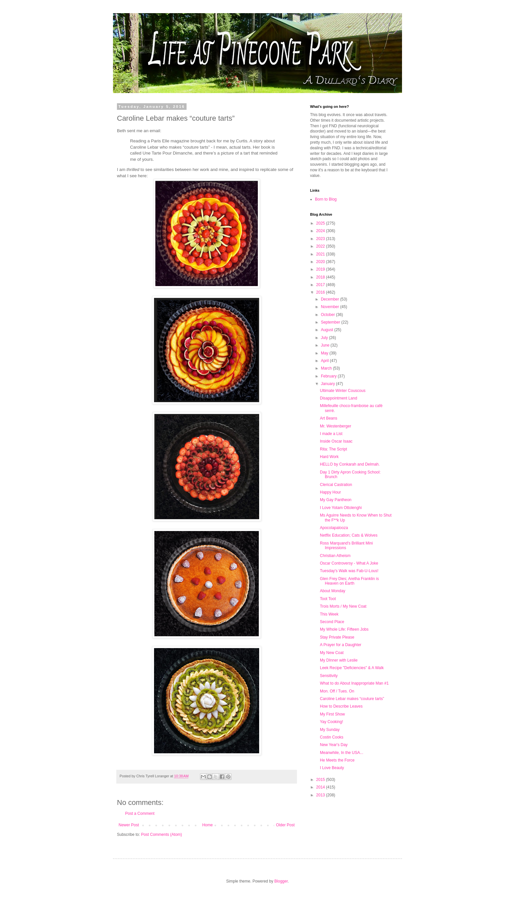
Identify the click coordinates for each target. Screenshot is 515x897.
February (329, 376)
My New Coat (332, 652)
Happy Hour (330, 492)
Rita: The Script (333, 449)
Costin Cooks (331, 737)
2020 (321, 261)
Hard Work (329, 456)
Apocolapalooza (334, 527)
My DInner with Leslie (339, 660)
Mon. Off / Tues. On (337, 691)
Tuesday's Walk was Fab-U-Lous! (349, 571)
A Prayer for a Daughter (340, 644)
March (327, 368)
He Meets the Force (337, 760)
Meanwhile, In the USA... (341, 752)
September (331, 322)
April (325, 360)
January (328, 383)
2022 (321, 246)
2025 (321, 223)
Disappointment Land (338, 398)
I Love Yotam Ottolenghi (341, 507)
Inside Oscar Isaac (336, 441)
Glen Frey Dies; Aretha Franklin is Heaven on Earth (349, 581)
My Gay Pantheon (335, 499)
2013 (321, 795)
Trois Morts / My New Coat (343, 606)
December (330, 299)
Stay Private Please (337, 637)
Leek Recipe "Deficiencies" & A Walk (352, 668)
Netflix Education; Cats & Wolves (348, 535)
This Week (329, 614)
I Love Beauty (332, 767)
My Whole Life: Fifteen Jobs (344, 629)
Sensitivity (329, 675)
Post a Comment (139, 813)
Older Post (285, 825)
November (330, 306)
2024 (321, 231)
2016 (321, 292)
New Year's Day (333, 744)
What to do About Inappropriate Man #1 (354, 683)
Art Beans (328, 418)
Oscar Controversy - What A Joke (349, 563)
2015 (321, 779)
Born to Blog (326, 199)
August (327, 329)
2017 (321, 284)
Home (207, 825)
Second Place (332, 621)
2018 (321, 277)
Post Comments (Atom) (161, 834)
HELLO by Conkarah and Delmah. (350, 464)
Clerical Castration (336, 484)
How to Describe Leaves (341, 706)
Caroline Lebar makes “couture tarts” (352, 698)
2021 (321, 254)
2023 (321, 238)
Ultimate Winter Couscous (343, 390)
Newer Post (129, 825)
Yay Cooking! (331, 721)
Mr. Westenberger (335, 426)
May (325, 353)
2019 (321, 269)
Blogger (281, 881)
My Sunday (330, 729)
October (328, 314)
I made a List (331, 433)
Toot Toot (328, 598)
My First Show (332, 714)
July (325, 337)
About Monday (332, 591)
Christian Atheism (335, 555)
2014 (321, 787)
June (325, 345)
